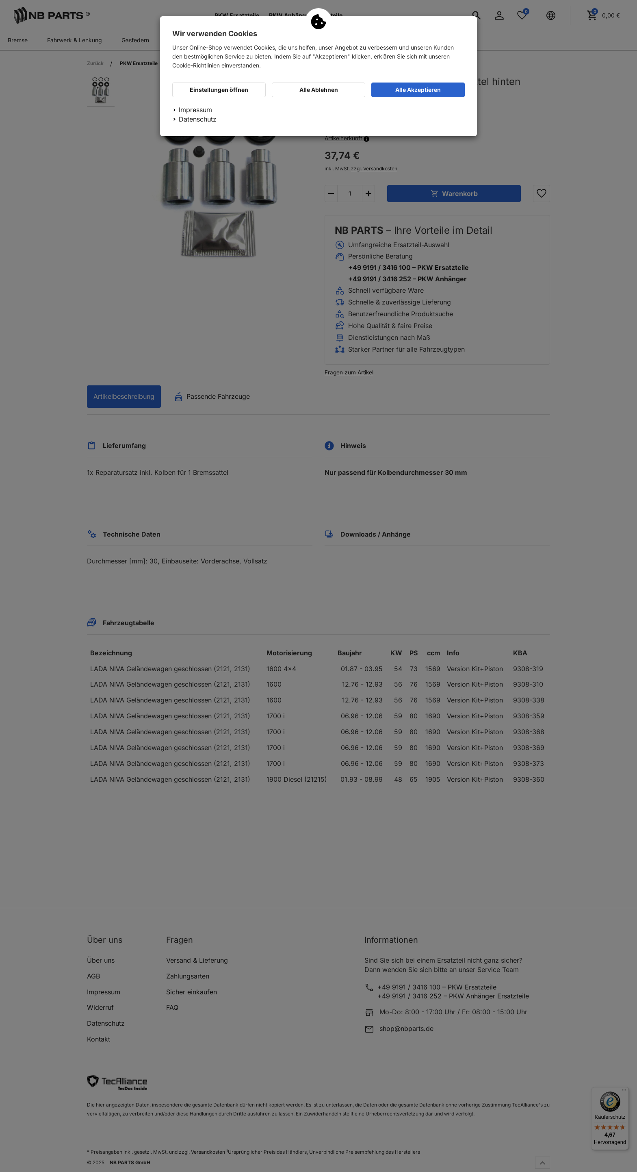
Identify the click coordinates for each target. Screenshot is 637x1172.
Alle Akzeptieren (418, 89)
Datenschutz (198, 119)
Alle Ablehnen (318, 89)
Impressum (195, 110)
